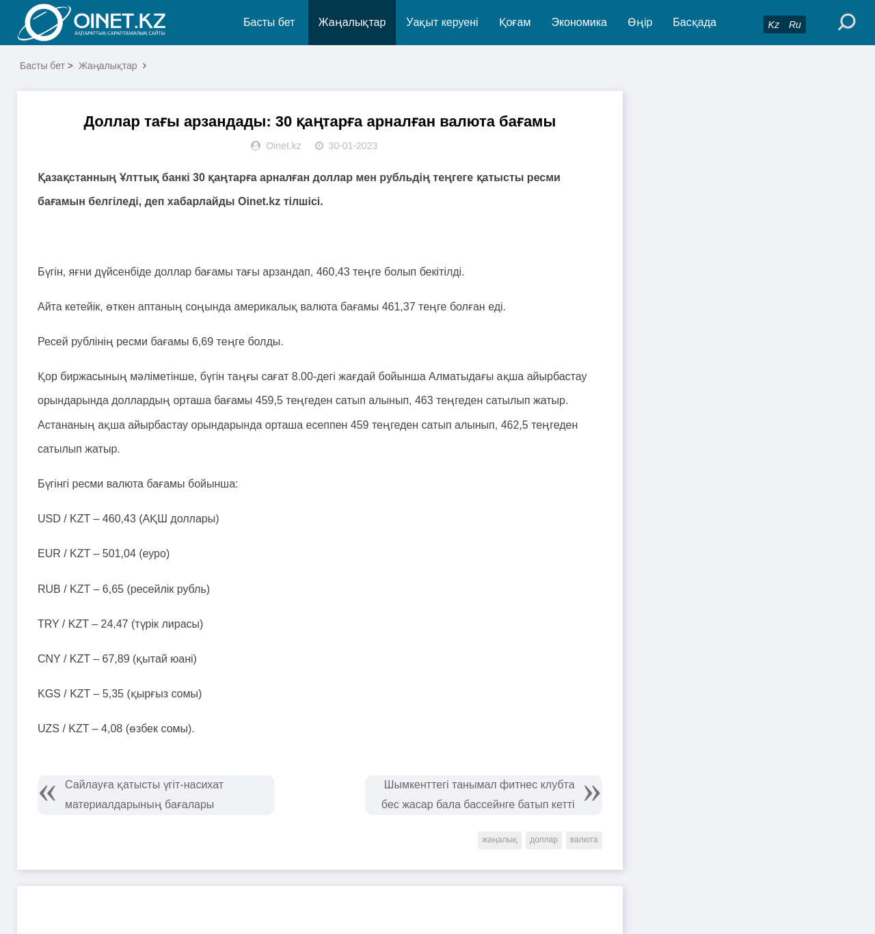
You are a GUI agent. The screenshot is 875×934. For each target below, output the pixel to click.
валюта (584, 839)
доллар (544, 839)
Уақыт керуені (442, 22)
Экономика (579, 22)
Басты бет (269, 22)
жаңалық (499, 839)
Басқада (694, 22)
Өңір (640, 22)
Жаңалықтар (352, 22)
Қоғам (515, 22)
